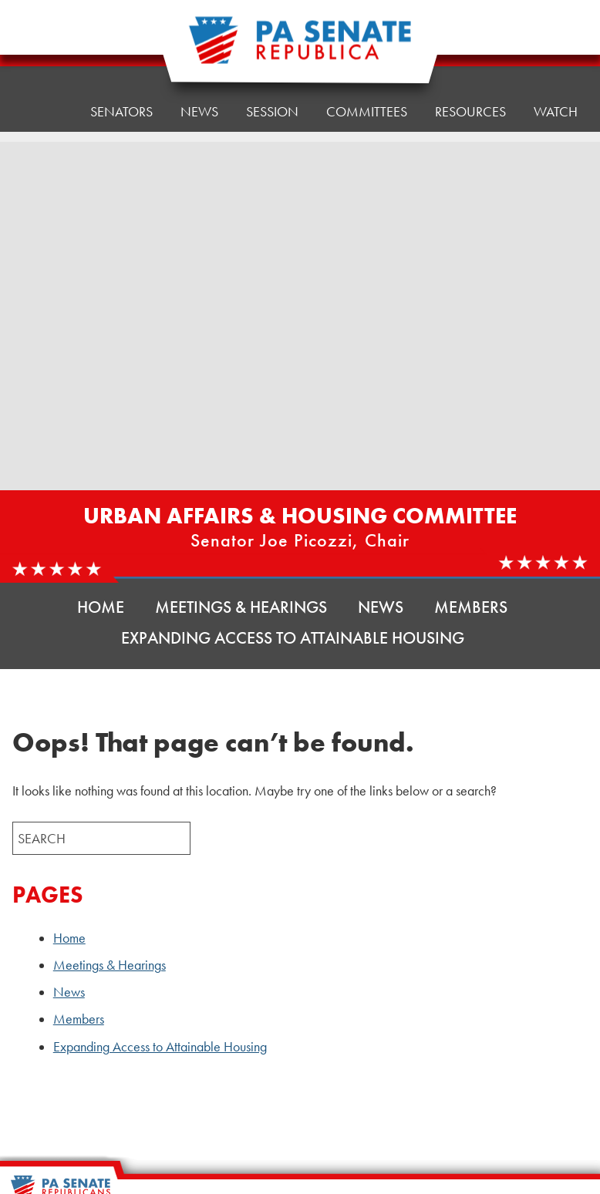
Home (42, 57)
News (380, 607)
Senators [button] (121, 53)
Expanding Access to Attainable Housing (292, 638)
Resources (470, 38)
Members (470, 607)
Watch (556, 111)
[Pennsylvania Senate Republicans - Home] (300, 48)
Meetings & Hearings (241, 607)
